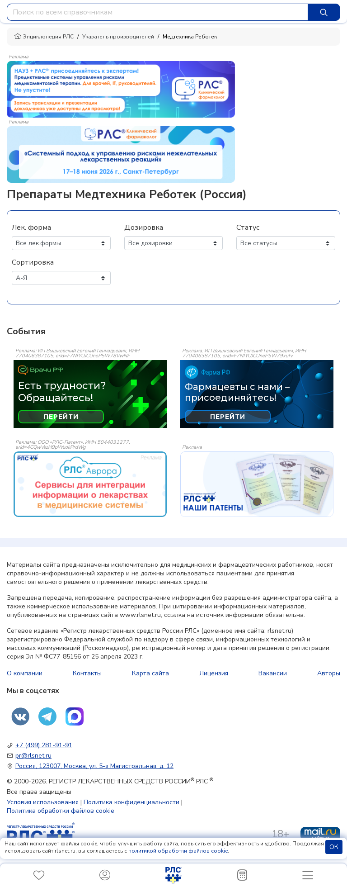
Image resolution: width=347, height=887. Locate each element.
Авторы (328, 673)
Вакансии (272, 673)
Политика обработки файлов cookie (60, 810)
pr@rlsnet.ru (33, 755)
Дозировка (143, 227)
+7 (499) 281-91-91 (43, 745)
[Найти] (324, 12)
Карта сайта (150, 673)
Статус (247, 227)
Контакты (87, 673)
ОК (333, 847)
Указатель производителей (118, 36)
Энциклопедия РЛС (44, 36)
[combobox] (157, 12)
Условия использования (43, 802)
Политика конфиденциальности (131, 802)
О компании (24, 673)
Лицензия (213, 673)
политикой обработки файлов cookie (178, 850)
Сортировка (33, 262)
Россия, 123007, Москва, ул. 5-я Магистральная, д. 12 (94, 766)
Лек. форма (31, 227)
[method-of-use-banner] (121, 89)
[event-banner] (90, 484)
